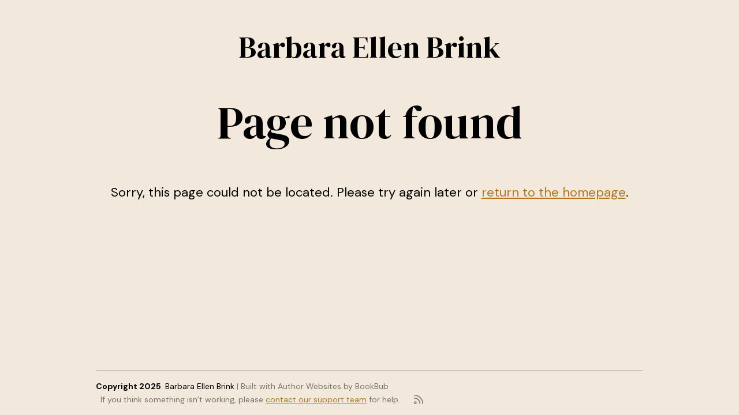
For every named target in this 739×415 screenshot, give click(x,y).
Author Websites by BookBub (333, 386)
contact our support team (316, 399)
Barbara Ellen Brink (369, 47)
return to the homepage (554, 192)
